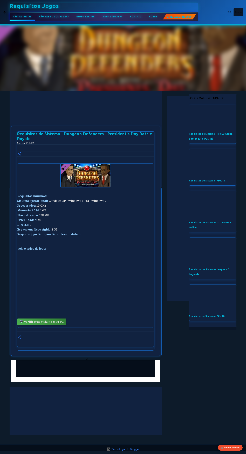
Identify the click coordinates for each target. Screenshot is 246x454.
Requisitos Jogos (34, 6)
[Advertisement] (86, 115)
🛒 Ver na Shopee (230, 447)
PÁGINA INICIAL (22, 16)
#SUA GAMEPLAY (112, 16)
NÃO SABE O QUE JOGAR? (54, 16)
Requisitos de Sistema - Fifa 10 (206, 316)
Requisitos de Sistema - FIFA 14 (207, 180)
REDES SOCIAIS (85, 16)
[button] (19, 154)
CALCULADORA (179, 16)
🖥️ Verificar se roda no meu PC (42, 321)
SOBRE (153, 16)
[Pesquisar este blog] (225, 12)
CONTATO (136, 16)
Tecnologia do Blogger (123, 449)
